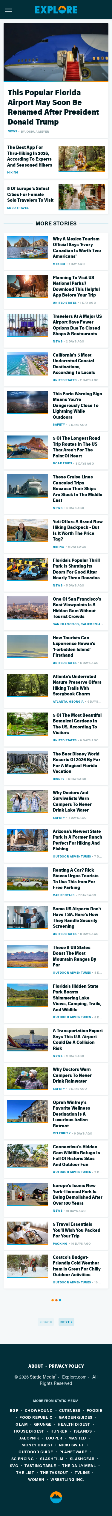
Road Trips (62, 463)
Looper (54, 1437)
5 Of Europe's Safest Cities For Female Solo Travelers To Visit (30, 194)
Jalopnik (29, 1437)
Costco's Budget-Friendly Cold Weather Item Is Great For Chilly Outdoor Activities (77, 1266)
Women (36, 1479)
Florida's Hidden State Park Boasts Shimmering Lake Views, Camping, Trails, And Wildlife (77, 998)
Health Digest (74, 1424)
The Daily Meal (79, 1465)
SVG (14, 1465)
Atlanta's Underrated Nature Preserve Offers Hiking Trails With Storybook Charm (77, 685)
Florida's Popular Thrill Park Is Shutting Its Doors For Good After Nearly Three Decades (76, 569)
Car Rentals (63, 895)
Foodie (94, 1410)
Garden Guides (76, 1417)
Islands (83, 1430)
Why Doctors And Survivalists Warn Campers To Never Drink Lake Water (72, 801)
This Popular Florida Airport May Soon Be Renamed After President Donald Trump (53, 107)
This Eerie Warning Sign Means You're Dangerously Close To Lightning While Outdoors (77, 405)
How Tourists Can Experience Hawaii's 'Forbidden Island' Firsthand (74, 646)
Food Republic (35, 1417)
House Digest (29, 1430)
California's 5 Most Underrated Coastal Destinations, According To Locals (74, 363)
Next (65, 1322)
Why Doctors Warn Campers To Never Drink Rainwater (72, 1075)
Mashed (77, 1437)
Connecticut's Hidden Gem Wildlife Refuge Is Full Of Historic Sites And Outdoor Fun (76, 1155)
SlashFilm (52, 1458)
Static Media (42, 1377)
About (35, 1366)
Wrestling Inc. (67, 1479)
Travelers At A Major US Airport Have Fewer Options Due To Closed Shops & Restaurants (77, 325)
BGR (14, 1410)
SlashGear (82, 1458)
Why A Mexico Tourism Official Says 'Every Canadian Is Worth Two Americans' (77, 247)
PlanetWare (73, 1451)
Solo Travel (18, 208)
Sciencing (22, 1458)
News (12, 131)
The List (25, 1472)
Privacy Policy (66, 1366)
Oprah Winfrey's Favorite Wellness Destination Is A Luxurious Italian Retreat (71, 1114)
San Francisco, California (76, 624)
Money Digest (37, 1444)
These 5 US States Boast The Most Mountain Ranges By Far (74, 956)
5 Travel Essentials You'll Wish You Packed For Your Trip (76, 1230)
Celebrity (61, 1133)
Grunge (42, 1424)
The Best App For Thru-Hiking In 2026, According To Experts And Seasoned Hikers (29, 156)
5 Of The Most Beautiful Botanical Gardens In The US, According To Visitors (77, 724)
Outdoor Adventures (72, 856)
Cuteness (69, 1410)
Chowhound (39, 1410)
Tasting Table (40, 1465)
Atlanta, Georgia (68, 701)
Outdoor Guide (36, 1451)
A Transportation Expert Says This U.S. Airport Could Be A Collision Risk (78, 1039)
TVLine (82, 1472)
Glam (22, 1424)
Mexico (59, 264)
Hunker (58, 1430)
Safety (59, 424)
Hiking (13, 172)
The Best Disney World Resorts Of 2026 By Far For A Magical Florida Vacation (76, 762)
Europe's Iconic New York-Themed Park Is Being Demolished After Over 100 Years (77, 1194)
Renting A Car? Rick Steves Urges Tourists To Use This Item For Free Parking (76, 879)
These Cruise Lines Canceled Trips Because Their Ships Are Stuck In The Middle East (77, 488)
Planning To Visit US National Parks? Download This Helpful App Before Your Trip (76, 286)
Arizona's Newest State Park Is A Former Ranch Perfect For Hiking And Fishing (77, 840)
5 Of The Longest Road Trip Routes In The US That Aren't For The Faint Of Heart (76, 447)
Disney (58, 779)
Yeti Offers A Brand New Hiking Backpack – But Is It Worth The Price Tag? (78, 530)
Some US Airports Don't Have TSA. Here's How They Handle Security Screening (77, 917)
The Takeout (54, 1472)
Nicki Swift (71, 1444)
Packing (60, 1243)
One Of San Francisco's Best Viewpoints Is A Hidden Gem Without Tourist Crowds (77, 607)
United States (64, 302)
